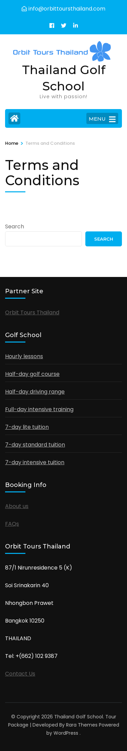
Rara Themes (82, 724)
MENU (102, 119)
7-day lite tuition (27, 427)
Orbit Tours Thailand (32, 312)
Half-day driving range (35, 392)
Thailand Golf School (78, 716)
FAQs (12, 524)
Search (14, 226)
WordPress (66, 733)
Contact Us (20, 674)
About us (16, 506)
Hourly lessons (24, 356)
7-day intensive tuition (34, 462)
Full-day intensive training (39, 409)
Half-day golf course (32, 374)
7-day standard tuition (35, 445)
